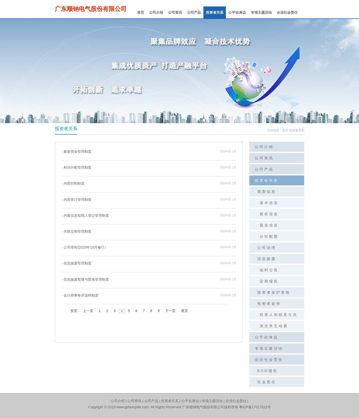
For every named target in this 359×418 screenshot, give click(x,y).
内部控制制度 (73, 183)
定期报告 (269, 281)
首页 (140, 12)
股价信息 (269, 214)
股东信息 (269, 225)
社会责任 (266, 382)
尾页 (184, 311)
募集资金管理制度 (76, 152)
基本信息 (269, 203)
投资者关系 (214, 12)
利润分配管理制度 (76, 167)
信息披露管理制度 (76, 263)
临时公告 (269, 270)
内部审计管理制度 (76, 200)
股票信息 (266, 192)
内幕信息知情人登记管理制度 (85, 215)
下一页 (170, 311)
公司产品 (194, 12)
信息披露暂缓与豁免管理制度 (85, 279)
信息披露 (266, 259)
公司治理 (266, 248)
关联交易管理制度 (76, 231)
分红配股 (269, 236)
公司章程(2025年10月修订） (84, 247)
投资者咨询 (269, 304)
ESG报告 (267, 371)
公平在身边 (237, 12)
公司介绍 (156, 12)
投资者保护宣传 (273, 292)
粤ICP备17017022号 (255, 407)
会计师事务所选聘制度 (79, 295)
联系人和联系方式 (279, 315)
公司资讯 (175, 12)
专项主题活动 (261, 12)
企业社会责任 (287, 12)
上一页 (88, 311)
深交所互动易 (274, 326)
